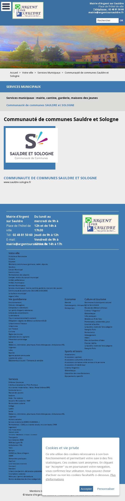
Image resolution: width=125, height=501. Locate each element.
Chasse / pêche (90, 343)
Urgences (12, 347)
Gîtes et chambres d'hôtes (95, 340)
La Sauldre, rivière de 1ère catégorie (98, 327)
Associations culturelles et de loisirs (79, 360)
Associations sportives (73, 357)
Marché (12, 353)
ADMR (11, 456)
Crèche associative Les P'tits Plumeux (23, 385)
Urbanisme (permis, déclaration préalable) (25, 471)
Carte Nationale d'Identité (18, 464)
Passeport (12, 466)
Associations (70, 354)
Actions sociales (15, 419)
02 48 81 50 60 (22, 235)
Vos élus (12, 267)
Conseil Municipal (16, 270)
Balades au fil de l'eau (93, 319)
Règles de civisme (16, 334)
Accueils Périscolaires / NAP (19, 401)
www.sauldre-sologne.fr (17, 182)
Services (13, 379)
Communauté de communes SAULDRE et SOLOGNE (40, 105)
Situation (12, 262)
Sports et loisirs (73, 351)
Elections (12, 469)
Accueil (14, 72)
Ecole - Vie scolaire (16, 398)
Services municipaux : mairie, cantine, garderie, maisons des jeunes (52, 98)
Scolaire (12, 395)
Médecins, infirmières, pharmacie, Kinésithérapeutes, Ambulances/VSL (37, 345)
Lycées (11, 409)
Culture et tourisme (95, 299)
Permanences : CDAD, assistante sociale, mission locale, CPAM (33, 425)
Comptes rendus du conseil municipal (23, 277)
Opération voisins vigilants (19, 337)
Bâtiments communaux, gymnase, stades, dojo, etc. (28, 264)
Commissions (14, 272)
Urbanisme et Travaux (18, 323)
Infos (11, 350)
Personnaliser (105, 488)
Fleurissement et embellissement (22, 318)
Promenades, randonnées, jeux (97, 321)
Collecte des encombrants (19, 313)
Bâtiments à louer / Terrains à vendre (26, 360)
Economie (70, 299)
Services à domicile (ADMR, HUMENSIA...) (24, 422)
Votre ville (27, 72)
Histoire (12, 259)
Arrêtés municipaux (16, 283)
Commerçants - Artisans (75, 305)
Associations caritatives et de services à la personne (85, 362)
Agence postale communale (19, 355)
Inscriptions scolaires (17, 474)
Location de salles (15, 358)
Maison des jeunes (16, 393)
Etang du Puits (90, 329)
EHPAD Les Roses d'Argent (19, 453)
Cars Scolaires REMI (16, 440)
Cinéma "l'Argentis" (93, 310)
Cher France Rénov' (15, 430)
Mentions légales (39, 491)
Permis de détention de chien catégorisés (25, 479)
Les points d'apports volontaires (21, 310)
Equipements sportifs (74, 376)
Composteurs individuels (18, 308)
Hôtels (87, 338)
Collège (11, 406)
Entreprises (69, 308)
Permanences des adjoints (19, 275)
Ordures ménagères (17, 305)
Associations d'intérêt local (75, 365)
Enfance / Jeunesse (16, 382)
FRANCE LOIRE (14, 432)
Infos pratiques (90, 316)
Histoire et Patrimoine (18, 256)
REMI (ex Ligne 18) (15, 442)
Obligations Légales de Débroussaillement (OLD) (27, 321)
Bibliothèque (90, 313)
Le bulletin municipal (17, 293)
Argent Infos (14, 296)
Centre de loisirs (15, 390)
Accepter (86, 488)
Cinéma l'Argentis (72, 368)
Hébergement (90, 335)
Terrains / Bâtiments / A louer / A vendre (23, 435)
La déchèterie (14, 315)
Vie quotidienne (17, 299)
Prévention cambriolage (18, 339)
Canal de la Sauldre (92, 324)
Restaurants (90, 332)
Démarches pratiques (17, 458)
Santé (11, 342)
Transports (13, 437)
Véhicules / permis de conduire (21, 476)
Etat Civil (12, 461)
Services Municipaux (49, 72)
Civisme (12, 331)
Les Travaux (13, 329)
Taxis (11, 448)
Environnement (15, 302)
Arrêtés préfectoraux (16, 280)
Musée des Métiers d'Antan (96, 308)
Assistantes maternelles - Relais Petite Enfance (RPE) (29, 387)
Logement (12, 427)
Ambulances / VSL (15, 445)
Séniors (12, 450)
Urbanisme (13, 326)
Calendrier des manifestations (77, 373)
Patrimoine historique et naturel (98, 302)
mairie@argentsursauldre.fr (106, 12)
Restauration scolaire (17, 403)
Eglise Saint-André (92, 305)
